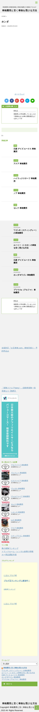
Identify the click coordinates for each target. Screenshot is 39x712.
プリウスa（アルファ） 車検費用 (14, 679)
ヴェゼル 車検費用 (18, 488)
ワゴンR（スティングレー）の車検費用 (16, 670)
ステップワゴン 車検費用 (20, 536)
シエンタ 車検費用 (18, 512)
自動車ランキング (9, 589)
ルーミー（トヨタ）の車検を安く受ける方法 (18, 673)
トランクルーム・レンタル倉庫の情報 (17, 551)
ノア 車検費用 (19, 193)
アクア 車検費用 (20, 164)
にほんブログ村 (10, 575)
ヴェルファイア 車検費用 (20, 496)
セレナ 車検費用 (20, 208)
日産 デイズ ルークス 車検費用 (13, 675)
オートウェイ (20, 94)
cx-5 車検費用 (16, 520)
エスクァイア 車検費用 (19, 481)
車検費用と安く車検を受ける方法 (19, 10)
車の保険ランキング (10, 548)
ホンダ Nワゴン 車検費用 (24, 275)
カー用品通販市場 (9, 555)
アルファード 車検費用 (19, 465)
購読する (8, 684)
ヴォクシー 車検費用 (18, 473)
